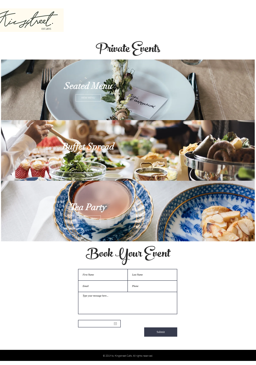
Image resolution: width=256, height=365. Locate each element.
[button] (88, 219)
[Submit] (160, 332)
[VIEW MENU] (88, 97)
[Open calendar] (115, 323)
